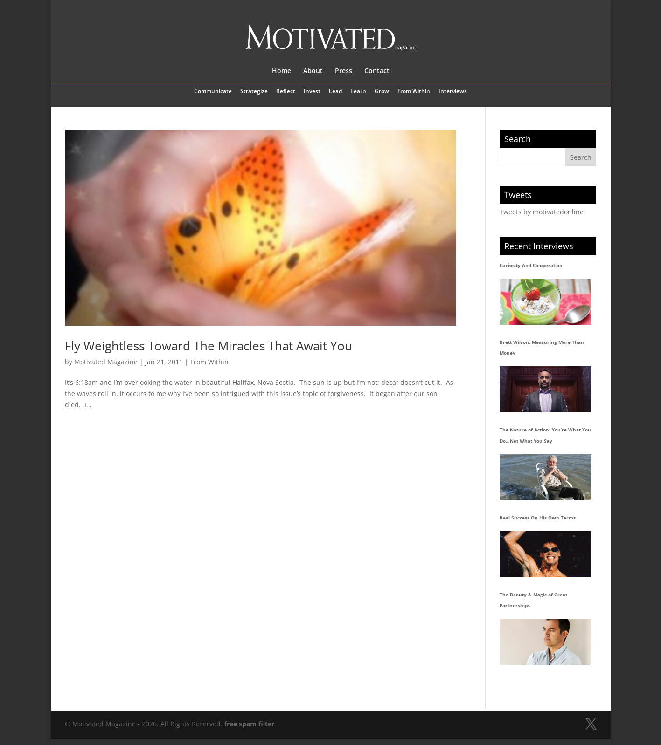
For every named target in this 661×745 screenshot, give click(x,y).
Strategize (254, 92)
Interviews (452, 92)
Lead (335, 92)
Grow (382, 92)
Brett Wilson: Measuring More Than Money (542, 347)
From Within (413, 92)
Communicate (213, 92)
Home (281, 71)
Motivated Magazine (106, 361)
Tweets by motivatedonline (542, 211)
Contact (377, 71)
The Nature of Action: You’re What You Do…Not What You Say (545, 435)
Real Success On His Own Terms (538, 517)
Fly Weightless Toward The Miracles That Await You (208, 345)
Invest (312, 92)
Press (343, 71)
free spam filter (249, 723)
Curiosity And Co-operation (531, 265)
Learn (358, 92)
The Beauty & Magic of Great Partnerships (533, 600)
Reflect (285, 92)
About (313, 71)
